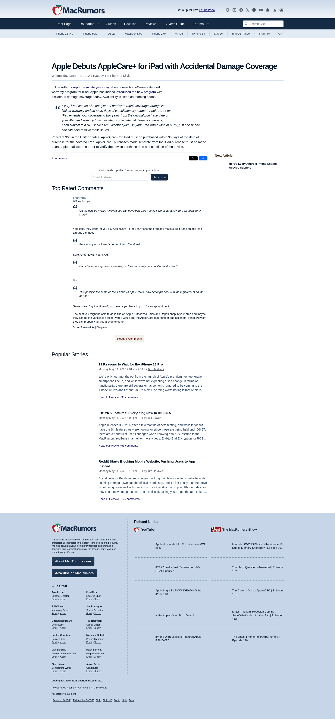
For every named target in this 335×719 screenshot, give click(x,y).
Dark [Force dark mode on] (131, 700)
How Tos (130, 24)
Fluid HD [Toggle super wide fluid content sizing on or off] (107, 700)
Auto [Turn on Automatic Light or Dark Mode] (117, 700)
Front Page (64, 24)
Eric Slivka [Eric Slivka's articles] (92, 591)
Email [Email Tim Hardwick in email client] (89, 627)
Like (92, 327)
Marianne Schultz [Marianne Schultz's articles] (96, 634)
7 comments (59, 158)
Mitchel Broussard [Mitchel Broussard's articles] (62, 620)
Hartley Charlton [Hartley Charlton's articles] (61, 634)
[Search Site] (263, 23)
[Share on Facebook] (203, 158)
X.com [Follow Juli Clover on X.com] (63, 612)
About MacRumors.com (73, 560)
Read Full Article (109, 397)
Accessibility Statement (64, 694)
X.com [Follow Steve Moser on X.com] (63, 670)
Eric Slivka (123, 75)
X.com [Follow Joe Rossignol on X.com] (97, 612)
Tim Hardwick (156, 369)
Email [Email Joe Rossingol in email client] (89, 612)
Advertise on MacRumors (74, 572)
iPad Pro (264, 33)
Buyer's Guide (175, 24)
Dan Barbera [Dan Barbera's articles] (59, 648)
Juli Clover (154, 417)
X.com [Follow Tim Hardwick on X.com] (97, 627)
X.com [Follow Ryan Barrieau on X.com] (97, 655)
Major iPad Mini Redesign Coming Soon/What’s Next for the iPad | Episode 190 (257, 614)
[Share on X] (193, 158)
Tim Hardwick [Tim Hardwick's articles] (93, 620)
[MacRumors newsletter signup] (281, 10)
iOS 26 (218, 33)
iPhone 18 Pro (64, 33)
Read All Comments (129, 338)
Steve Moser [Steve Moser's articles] (59, 663)
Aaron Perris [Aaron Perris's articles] (93, 663)
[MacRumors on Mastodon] (254, 10)
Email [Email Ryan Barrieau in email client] (89, 655)
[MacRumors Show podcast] (227, 10)
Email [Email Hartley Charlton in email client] (55, 641)
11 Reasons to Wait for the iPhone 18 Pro (134, 364)
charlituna (79, 197)
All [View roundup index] (281, 33)
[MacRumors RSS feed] (274, 10)
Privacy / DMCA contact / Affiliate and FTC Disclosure (79, 687)
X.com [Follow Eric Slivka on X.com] (97, 598)
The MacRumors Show (239, 528)
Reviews (150, 24)
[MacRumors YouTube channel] (261, 10)
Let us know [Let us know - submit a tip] (207, 10)
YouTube (148, 528)
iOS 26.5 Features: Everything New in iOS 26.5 (138, 413)
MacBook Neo (133, 33)
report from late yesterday (91, 87)
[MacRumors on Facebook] (241, 10)
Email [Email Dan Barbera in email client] (55, 655)
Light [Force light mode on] (124, 700)
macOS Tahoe (241, 33)
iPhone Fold (90, 33)
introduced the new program (136, 92)
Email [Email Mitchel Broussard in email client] (55, 627)
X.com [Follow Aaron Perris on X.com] (97, 670)
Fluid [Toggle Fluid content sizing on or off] (98, 700)
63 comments (129, 445)
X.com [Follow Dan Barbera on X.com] (63, 655)
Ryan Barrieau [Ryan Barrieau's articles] (94, 648)
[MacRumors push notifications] (268, 10)
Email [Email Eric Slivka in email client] (89, 598)
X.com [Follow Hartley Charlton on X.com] (63, 641)
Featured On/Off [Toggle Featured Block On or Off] (61, 700)
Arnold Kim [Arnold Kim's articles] (58, 591)
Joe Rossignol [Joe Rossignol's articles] (94, 605)
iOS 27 (111, 33)
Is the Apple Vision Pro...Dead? (175, 614)
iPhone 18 (198, 33)
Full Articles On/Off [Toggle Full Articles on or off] (83, 700)
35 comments (129, 397)
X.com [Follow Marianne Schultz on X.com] (97, 641)
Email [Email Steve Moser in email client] (55, 670)
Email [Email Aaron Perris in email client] (89, 670)
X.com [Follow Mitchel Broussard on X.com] (63, 627)
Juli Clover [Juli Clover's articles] (58, 605)
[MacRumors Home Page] (78, 10)
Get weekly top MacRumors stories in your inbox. (129, 170)
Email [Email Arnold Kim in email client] (55, 598)
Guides (111, 24)
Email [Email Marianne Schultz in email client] (89, 641)
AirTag (179, 33)
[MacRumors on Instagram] (234, 10)
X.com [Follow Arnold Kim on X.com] (63, 598)
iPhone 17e (159, 33)
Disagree (101, 327)
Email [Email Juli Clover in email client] (55, 612)
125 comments (130, 499)
